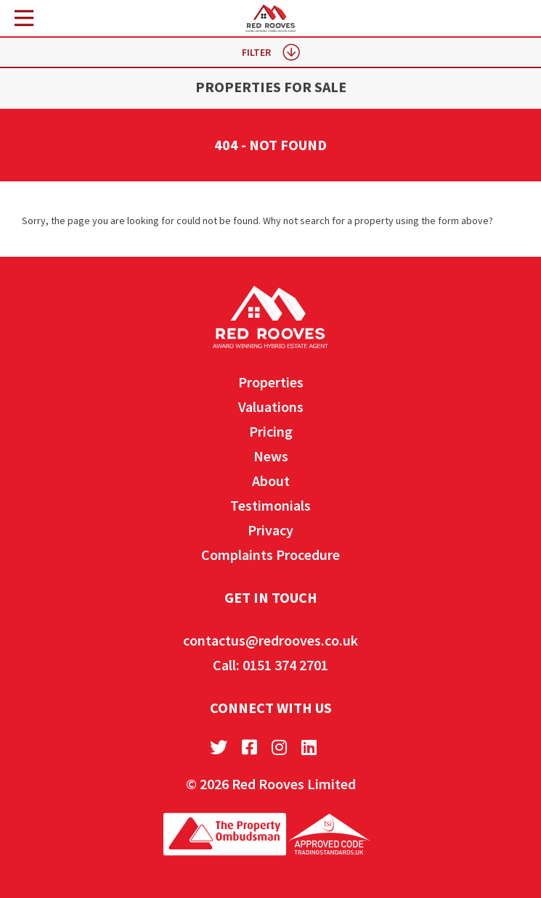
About (271, 480)
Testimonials (270, 505)
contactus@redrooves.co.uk (270, 640)
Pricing (271, 431)
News (270, 456)
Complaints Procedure (270, 554)
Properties (271, 382)
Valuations (271, 406)
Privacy (270, 530)
